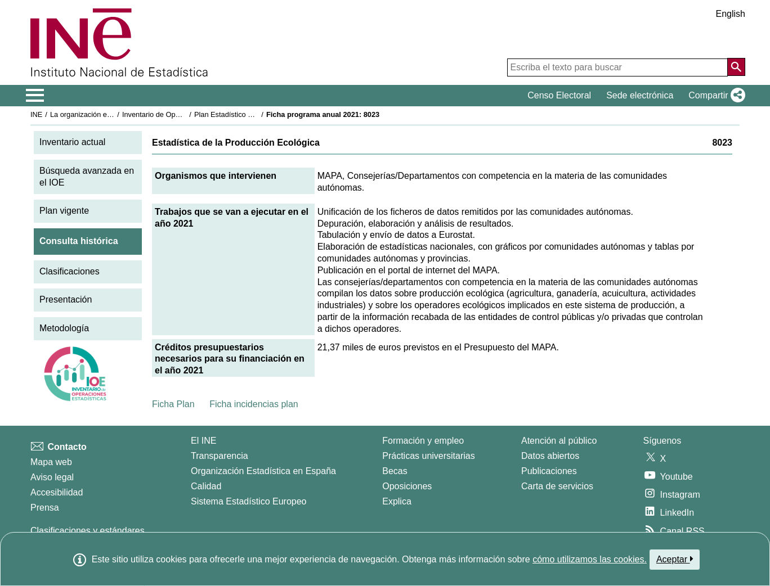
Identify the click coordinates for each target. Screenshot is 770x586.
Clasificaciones (69, 271)
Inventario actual (72, 142)
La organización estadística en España (112, 114)
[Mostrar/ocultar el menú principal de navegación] (35, 95)
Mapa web (51, 462)
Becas (394, 471)
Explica (396, 501)
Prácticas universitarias (428, 456)
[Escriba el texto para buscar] (617, 67)
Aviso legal (52, 477)
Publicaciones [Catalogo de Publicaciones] (549, 471)
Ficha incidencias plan (253, 404)
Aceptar (674, 559)
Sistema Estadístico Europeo (248, 501)
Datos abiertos (550, 456)
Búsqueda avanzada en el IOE (86, 176)
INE (36, 114)
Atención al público (559, 440)
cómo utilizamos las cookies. (589, 559)
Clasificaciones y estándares (87, 530)
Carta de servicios (557, 486)
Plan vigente (64, 210)
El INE (203, 440)
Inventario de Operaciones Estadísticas (185, 114)
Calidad (206, 486)
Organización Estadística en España (263, 471)
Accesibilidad (56, 492)
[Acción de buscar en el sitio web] (736, 67)
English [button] (730, 14)
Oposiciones (407, 486)
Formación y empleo (423, 440)
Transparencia (219, 456)
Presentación (65, 299)
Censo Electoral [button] (559, 95)
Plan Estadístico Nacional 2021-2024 (253, 114)
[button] (714, 95)
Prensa (44, 507)
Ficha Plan (173, 404)
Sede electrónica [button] (639, 95)
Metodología (64, 328)
